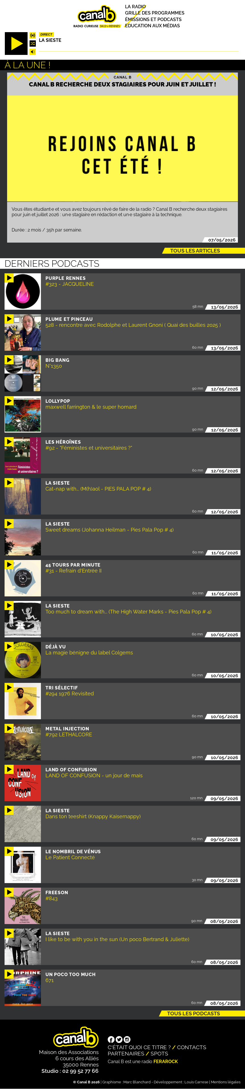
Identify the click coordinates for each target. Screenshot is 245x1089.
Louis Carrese (196, 1082)
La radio (135, 6)
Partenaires (126, 1053)
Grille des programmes (154, 13)
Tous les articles (195, 251)
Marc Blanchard (137, 1082)
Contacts (191, 1047)
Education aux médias (152, 25)
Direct (46, 34)
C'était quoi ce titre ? (139, 1047)
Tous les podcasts (193, 1013)
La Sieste (50, 40)
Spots (159, 1053)
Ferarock (165, 1061)
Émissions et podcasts (153, 19)
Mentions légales (225, 1082)
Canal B (123, 77)
